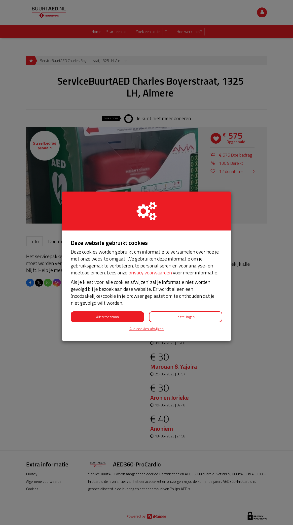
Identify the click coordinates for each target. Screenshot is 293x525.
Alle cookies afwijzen (146, 329)
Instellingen (186, 317)
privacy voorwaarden (150, 272)
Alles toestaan (107, 317)
